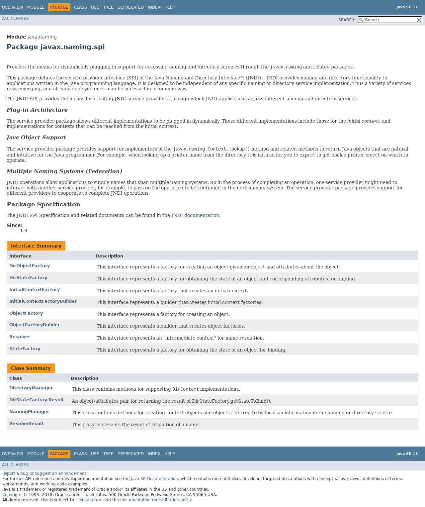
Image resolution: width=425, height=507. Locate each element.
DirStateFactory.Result (36, 399)
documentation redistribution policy (155, 500)
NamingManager (29, 411)
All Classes (15, 18)
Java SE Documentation (154, 478)
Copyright (12, 494)
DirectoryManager (31, 387)
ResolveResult (26, 423)
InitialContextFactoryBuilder (43, 301)
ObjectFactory (26, 313)
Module (35, 7)
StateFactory (24, 348)
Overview (12, 7)
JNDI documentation (195, 215)
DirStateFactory (28, 277)
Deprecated (131, 7)
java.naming (42, 37)
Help (169, 7)
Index (154, 7)
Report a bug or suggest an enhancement (44, 473)
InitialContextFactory (34, 289)
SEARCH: (347, 20)
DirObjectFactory (29, 265)
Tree (108, 7)
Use (95, 7)
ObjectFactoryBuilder (34, 324)
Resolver (19, 336)
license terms (88, 500)
